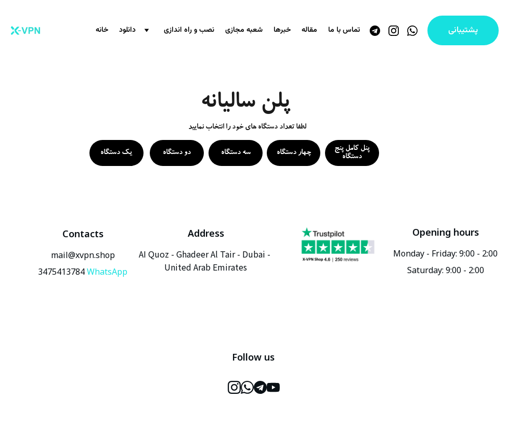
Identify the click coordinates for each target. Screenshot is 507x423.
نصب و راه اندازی (189, 30)
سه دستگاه (236, 153)
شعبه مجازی (244, 30)
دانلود (127, 30)
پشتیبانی (463, 30)
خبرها (282, 30)
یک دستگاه (116, 153)
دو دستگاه (177, 153)
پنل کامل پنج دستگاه (352, 153)
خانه (102, 30)
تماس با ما (344, 30)
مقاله (309, 30)
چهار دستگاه (294, 153)
